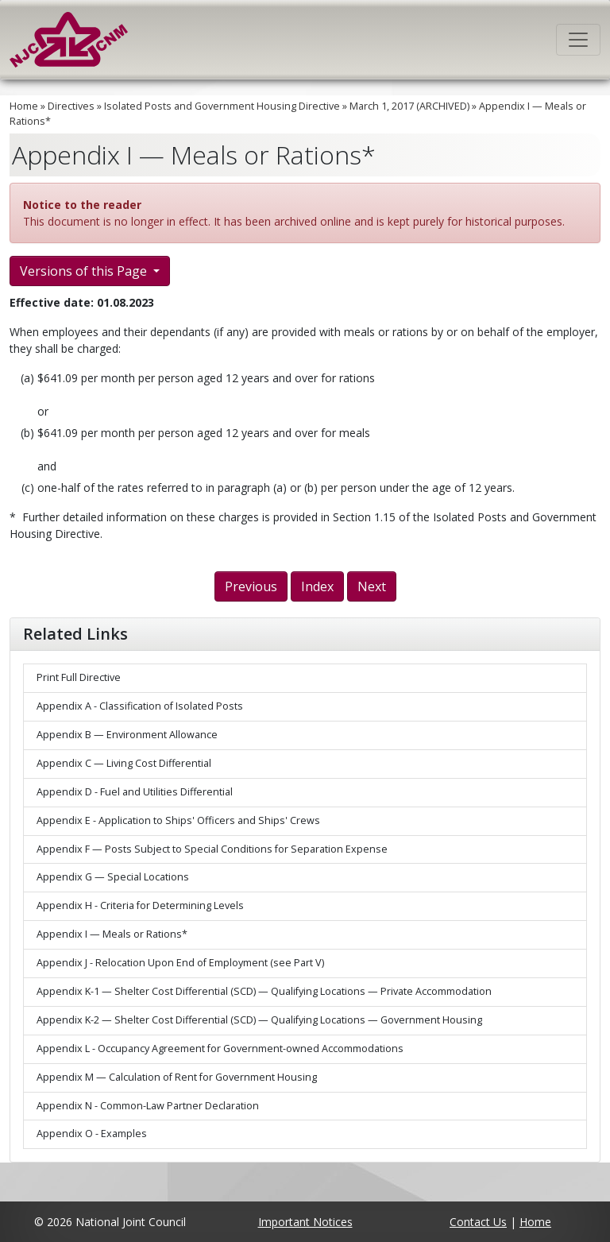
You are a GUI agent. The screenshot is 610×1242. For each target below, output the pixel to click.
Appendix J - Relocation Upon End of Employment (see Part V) (180, 962)
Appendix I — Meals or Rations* (112, 934)
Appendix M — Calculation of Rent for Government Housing (177, 1077)
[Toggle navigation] (578, 40)
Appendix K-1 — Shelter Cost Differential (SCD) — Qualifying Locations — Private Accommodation (264, 991)
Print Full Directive (79, 677)
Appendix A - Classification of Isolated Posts (140, 706)
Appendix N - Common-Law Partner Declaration (148, 1105)
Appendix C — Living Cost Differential (124, 763)
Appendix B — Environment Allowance (127, 734)
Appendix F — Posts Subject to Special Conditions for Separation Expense (212, 849)
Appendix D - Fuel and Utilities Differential (135, 792)
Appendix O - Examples (92, 1133)
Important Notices (305, 1221)
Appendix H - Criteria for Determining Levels (140, 905)
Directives (71, 106)
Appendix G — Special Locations (113, 877)
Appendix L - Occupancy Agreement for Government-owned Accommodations (220, 1048)
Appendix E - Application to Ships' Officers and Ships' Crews (178, 820)
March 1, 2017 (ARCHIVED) (409, 106)
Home (24, 106)
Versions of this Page (85, 271)
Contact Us (478, 1221)
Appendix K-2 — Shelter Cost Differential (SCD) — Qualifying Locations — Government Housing (259, 1020)
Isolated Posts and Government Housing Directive (222, 106)
